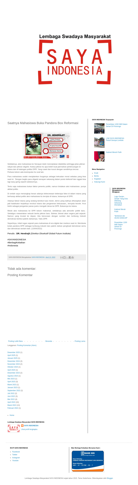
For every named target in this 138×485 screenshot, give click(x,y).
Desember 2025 (13, 352)
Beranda (48, 341)
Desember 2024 (13, 361)
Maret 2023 (11, 385)
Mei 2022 (11, 399)
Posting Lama (80, 341)
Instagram (16, 458)
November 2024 (13, 364)
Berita (96, 176)
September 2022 (13, 391)
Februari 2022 (12, 408)
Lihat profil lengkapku (29, 429)
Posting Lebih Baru (15, 341)
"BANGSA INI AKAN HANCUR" (121, 217)
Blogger (110, 478)
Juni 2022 (11, 396)
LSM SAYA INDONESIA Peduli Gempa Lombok (115, 139)
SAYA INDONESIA (31, 426)
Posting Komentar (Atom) (27, 345)
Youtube (15, 461)
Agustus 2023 (12, 376)
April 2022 (11, 402)
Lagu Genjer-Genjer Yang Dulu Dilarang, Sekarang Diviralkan (121, 201)
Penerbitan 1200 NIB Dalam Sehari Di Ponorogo (116, 125)
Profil (96, 173)
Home (12, 415)
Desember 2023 (13, 373)
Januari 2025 (12, 358)
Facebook (16, 452)
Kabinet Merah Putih (114, 152)
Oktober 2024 (12, 367)
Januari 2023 (12, 388)
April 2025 (11, 355)
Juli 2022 (10, 393)
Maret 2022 (11, 405)
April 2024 (11, 370)
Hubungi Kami (99, 182)
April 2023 (11, 382)
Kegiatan (97, 179)
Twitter (14, 455)
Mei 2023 (11, 379)
